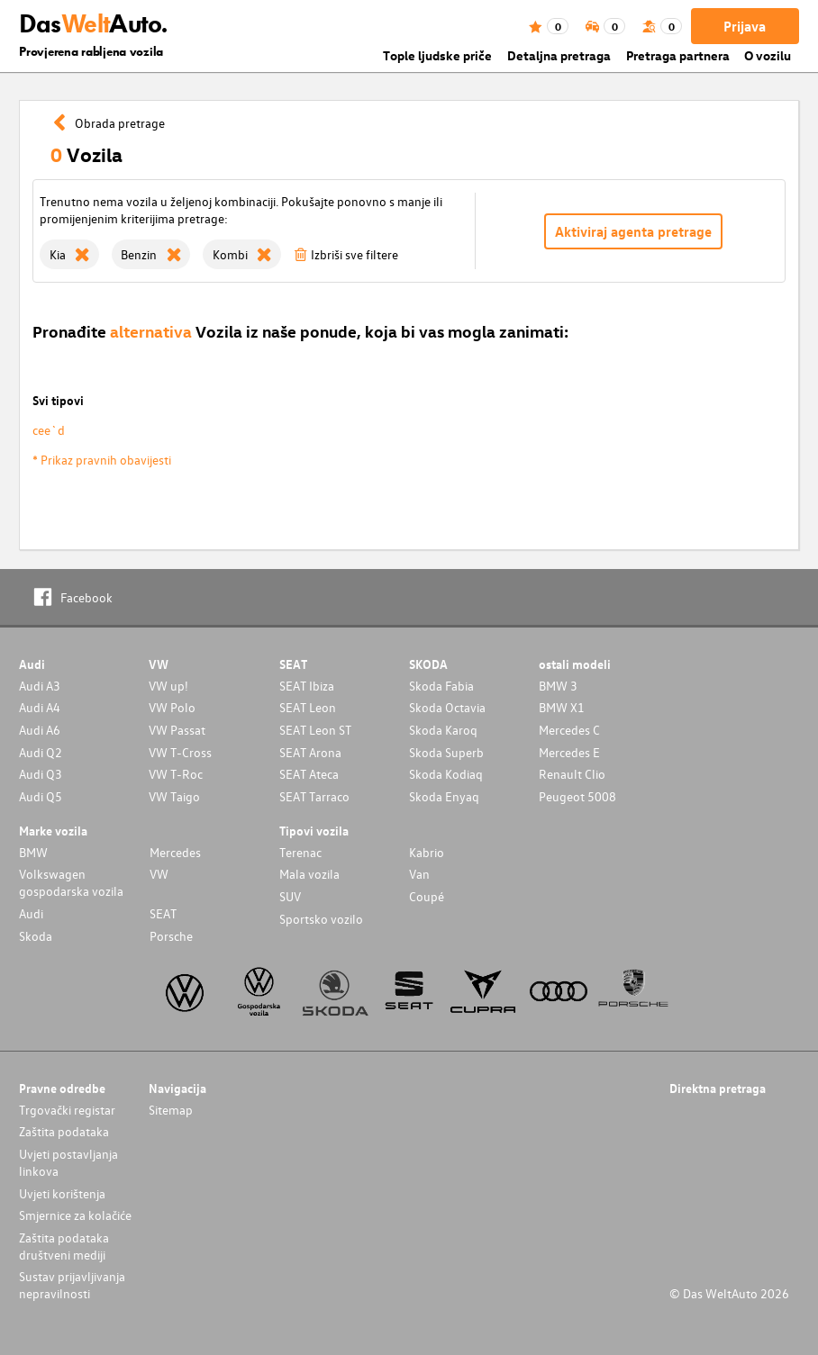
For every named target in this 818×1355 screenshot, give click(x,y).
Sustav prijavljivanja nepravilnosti (72, 1285)
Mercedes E (569, 752)
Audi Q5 (40, 796)
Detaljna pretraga (559, 55)
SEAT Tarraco (314, 796)
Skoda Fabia (441, 685)
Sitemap (171, 1109)
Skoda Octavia (447, 707)
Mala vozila (309, 873)
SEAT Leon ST (315, 729)
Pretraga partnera (678, 55)
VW (159, 873)
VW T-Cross (180, 752)
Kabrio (426, 852)
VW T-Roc (176, 773)
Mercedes (175, 852)
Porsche (171, 935)
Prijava (744, 26)
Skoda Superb (446, 752)
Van (419, 873)
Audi (31, 913)
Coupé (426, 896)
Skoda (35, 935)
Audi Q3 (40, 773)
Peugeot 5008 (577, 796)
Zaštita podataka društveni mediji (64, 1246)
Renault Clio (572, 773)
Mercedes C (569, 729)
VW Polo (172, 707)
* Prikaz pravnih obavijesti (101, 459)
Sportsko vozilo (321, 918)
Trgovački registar (67, 1109)
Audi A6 (39, 729)
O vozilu (767, 55)
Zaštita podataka (64, 1131)
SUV (290, 896)
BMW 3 (558, 685)
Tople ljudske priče (437, 55)
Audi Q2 (40, 752)
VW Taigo (174, 796)
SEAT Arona (310, 752)
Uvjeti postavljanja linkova (68, 1162)
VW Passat (177, 729)
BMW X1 (562, 707)
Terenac (300, 852)
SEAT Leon (307, 707)
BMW (33, 852)
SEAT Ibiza (306, 685)
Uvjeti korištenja (62, 1193)
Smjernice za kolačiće (75, 1215)
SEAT (163, 913)
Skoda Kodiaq (446, 773)
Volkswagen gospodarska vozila (71, 882)
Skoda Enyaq (444, 796)
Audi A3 (39, 685)
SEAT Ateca (309, 773)
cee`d (48, 429)
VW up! (168, 685)
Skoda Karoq (443, 729)
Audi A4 (39, 707)
